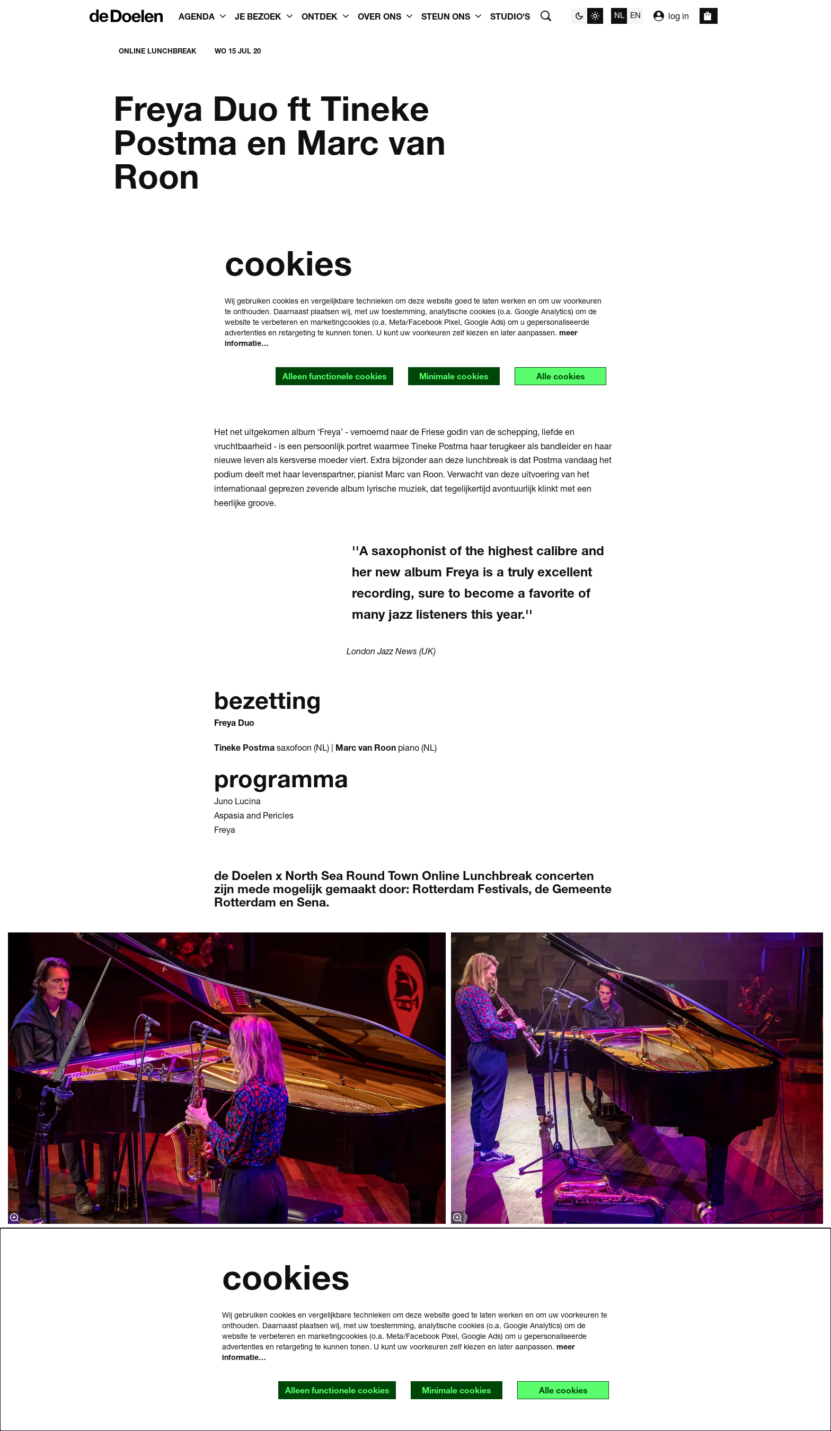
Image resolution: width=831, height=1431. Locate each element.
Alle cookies (559, 376)
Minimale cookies (452, 376)
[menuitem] (510, 16)
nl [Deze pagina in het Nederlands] (619, 15)
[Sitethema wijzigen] (587, 16)
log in (671, 16)
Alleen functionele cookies (331, 376)
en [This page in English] (635, 15)
